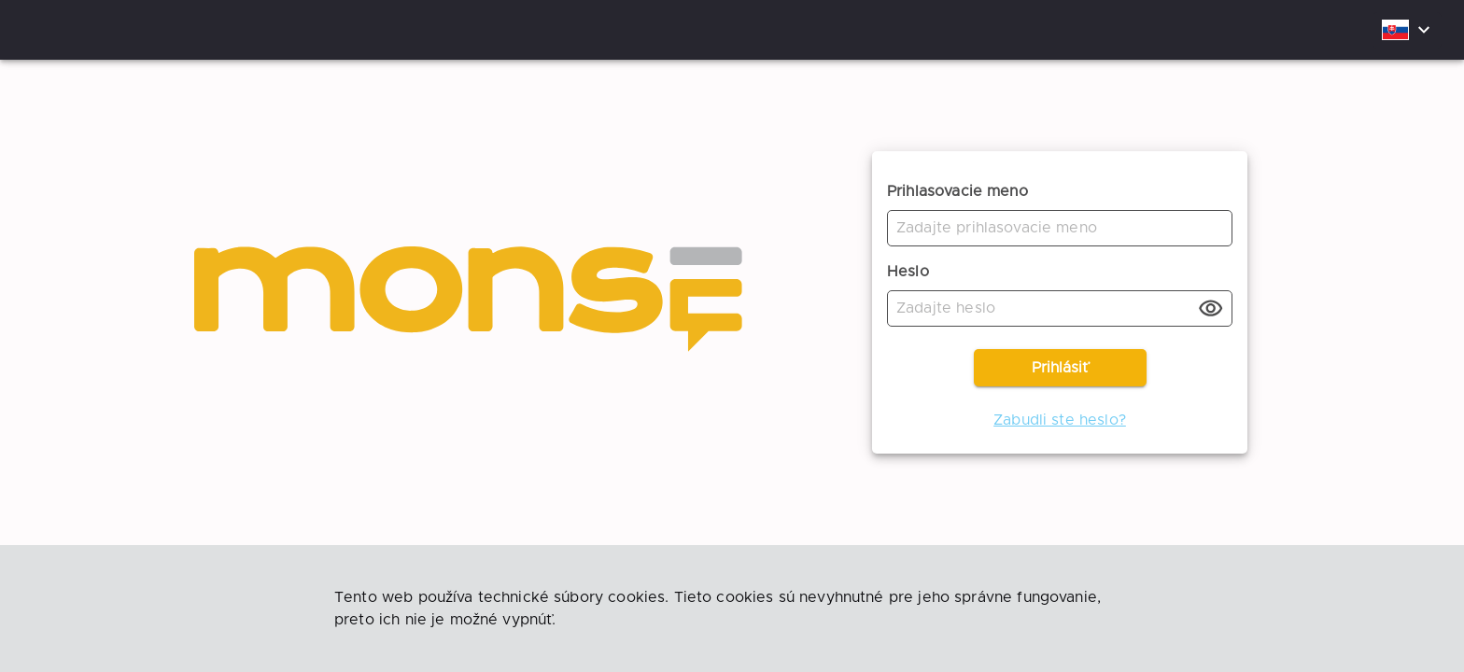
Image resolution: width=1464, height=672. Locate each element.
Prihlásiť (1060, 367)
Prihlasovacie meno (957, 191)
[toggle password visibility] (1210, 308)
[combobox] (1407, 30)
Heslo (908, 271)
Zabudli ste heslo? (1059, 420)
